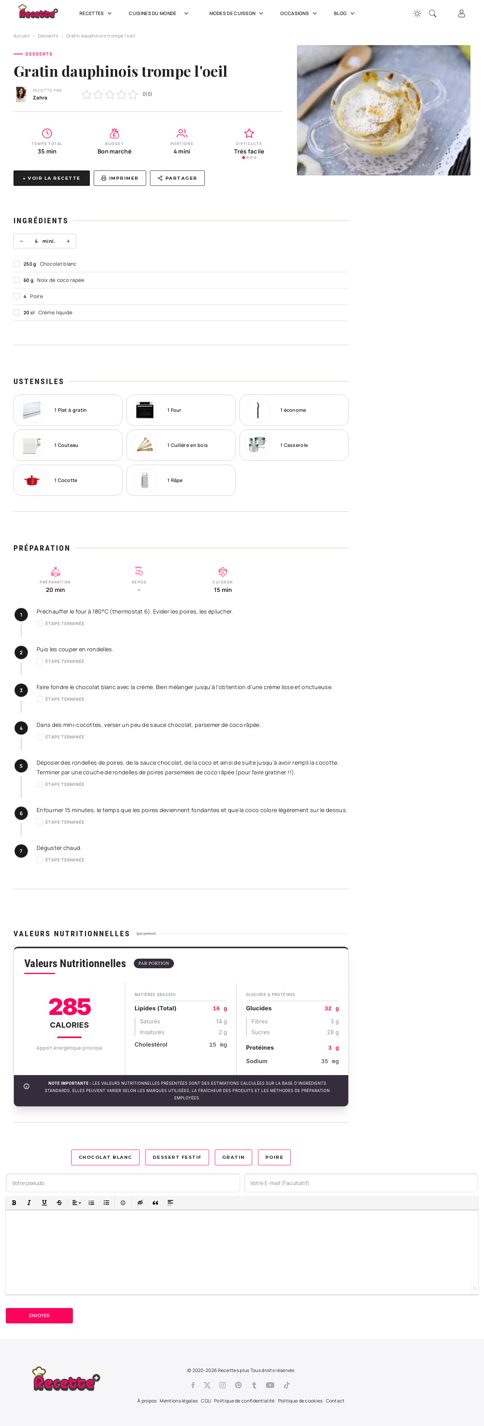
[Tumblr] (254, 1385)
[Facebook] (193, 1385)
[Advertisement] (417, 315)
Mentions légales (179, 1400)
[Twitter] (207, 1385)
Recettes (96, 13)
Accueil (21, 36)
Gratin (233, 1157)
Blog (345, 13)
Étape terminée (60, 623)
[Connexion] (461, 13)
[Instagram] (222, 1385)
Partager (177, 178)
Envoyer (39, 1315)
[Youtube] (270, 1385)
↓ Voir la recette (52, 178)
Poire (274, 1157)
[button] (14, 1203)
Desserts (48, 36)
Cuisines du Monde (161, 13)
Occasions (299, 13)
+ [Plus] (68, 241)
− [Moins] (22, 241)
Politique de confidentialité (244, 1400)
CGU (206, 1400)
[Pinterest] (238, 1385)
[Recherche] (432, 13)
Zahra (40, 97)
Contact (335, 1400)
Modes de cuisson (237, 13)
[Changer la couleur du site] (417, 13)
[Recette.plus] (43, 14)
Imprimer (120, 178)
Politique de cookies (300, 1400)
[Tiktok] (286, 1385)
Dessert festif (177, 1157)
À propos (147, 1400)
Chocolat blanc (105, 1157)
